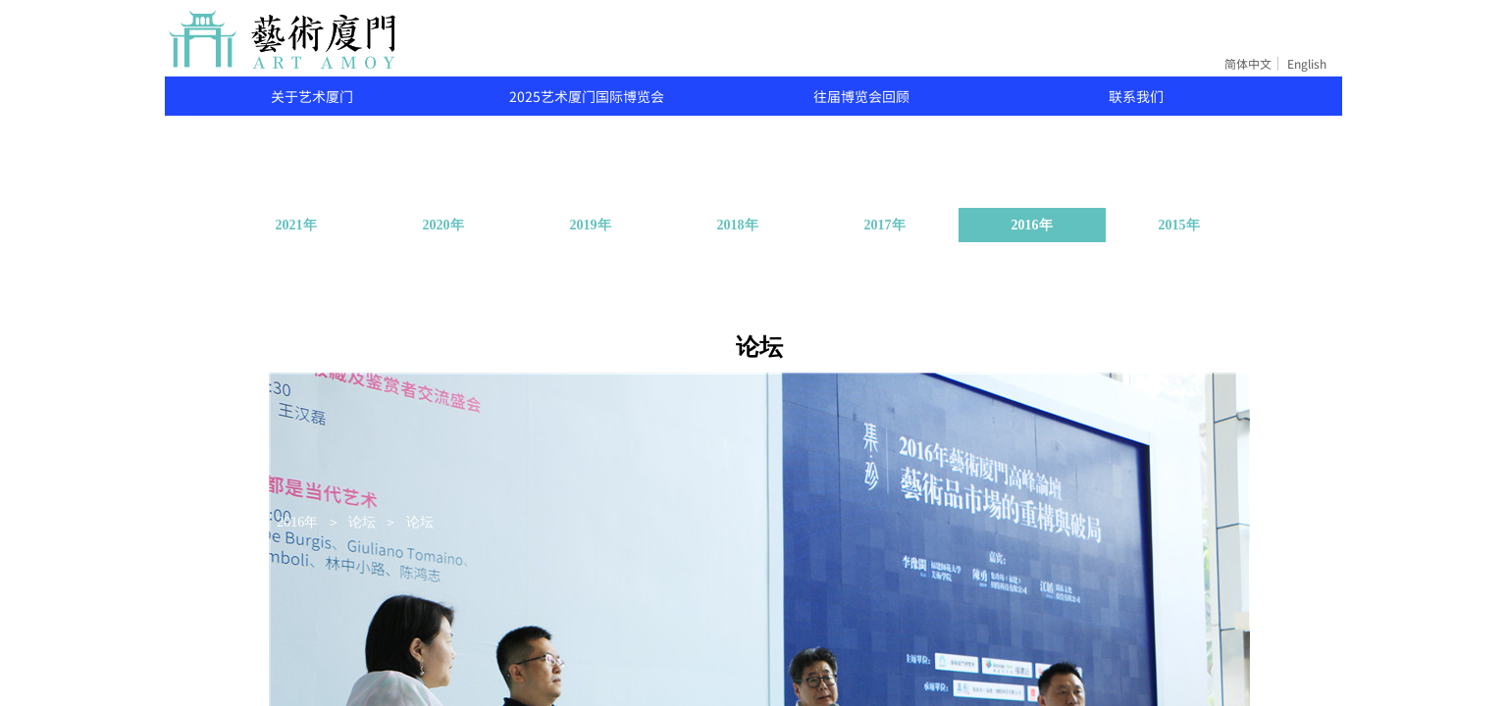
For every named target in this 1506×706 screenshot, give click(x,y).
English (1306, 64)
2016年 (1032, 225)
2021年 (296, 225)
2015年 (1179, 225)
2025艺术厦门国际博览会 (586, 96)
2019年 (590, 225)
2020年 (443, 225)
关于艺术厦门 (312, 96)
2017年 (885, 225)
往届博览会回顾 (861, 96)
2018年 (737, 225)
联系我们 (1136, 96)
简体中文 (1248, 64)
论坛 (362, 522)
